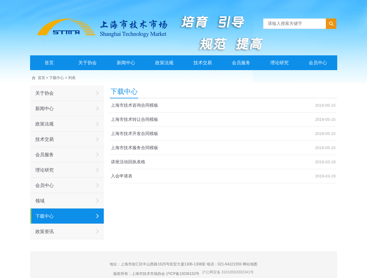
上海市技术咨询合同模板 (134, 105)
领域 (40, 200)
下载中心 (56, 78)
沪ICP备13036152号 (182, 274)
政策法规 (164, 62)
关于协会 (87, 62)
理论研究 (279, 62)
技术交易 (202, 62)
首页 (49, 62)
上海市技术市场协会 (148, 274)
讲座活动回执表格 (128, 161)
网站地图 (250, 264)
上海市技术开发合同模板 (134, 133)
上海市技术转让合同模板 (134, 119)
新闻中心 (126, 62)
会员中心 (318, 62)
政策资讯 (44, 231)
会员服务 (241, 62)
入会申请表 (121, 175)
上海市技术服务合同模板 (134, 147)
